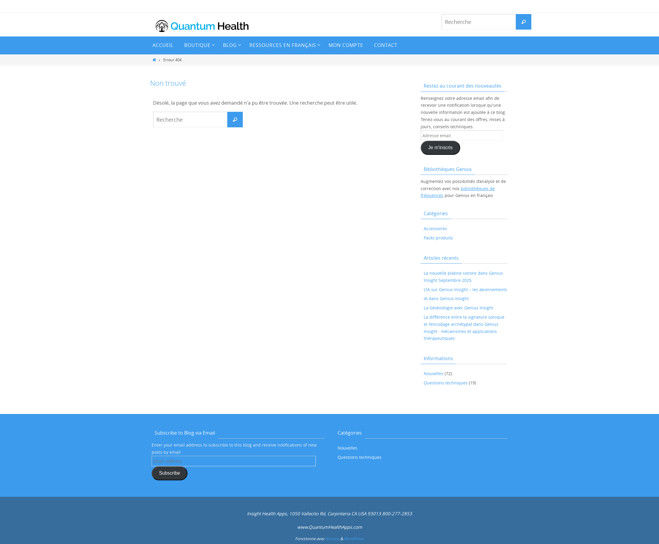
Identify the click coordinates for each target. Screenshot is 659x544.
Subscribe (169, 473)
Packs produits (438, 238)
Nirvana (332, 538)
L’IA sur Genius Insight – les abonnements (465, 289)
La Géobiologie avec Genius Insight (458, 308)
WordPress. (354, 538)
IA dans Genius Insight (446, 298)
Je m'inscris (440, 147)
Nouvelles (433, 373)
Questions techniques (446, 383)
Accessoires (435, 228)
